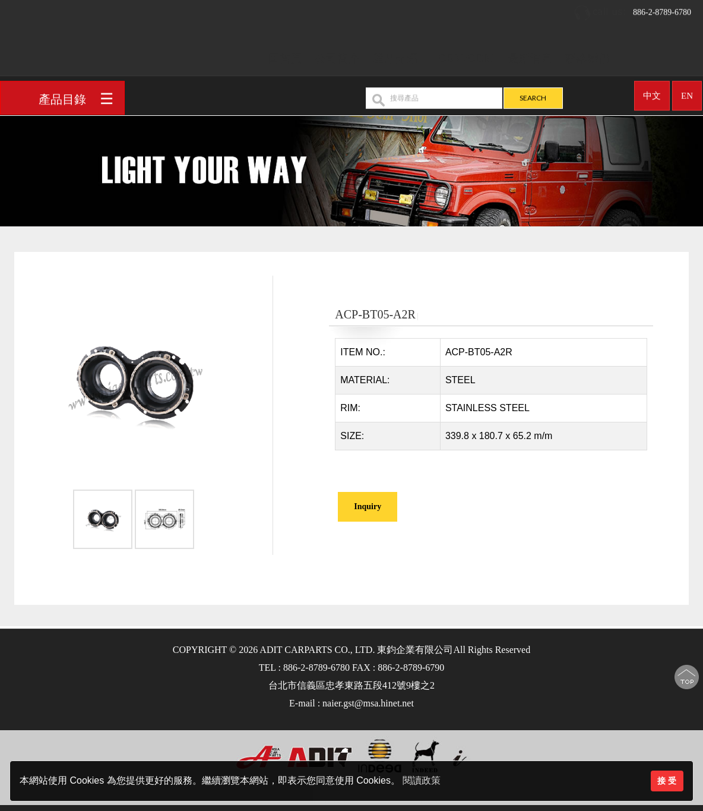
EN (687, 91)
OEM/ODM (467, 54)
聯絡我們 (587, 54)
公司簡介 (337, 54)
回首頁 (285, 54)
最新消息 (530, 54)
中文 (652, 91)
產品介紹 (395, 54)
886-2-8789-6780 (632, 8)
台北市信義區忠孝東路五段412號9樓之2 (351, 685)
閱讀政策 (422, 780)
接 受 (666, 780)
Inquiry (367, 506)
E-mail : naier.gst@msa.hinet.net (351, 703)
